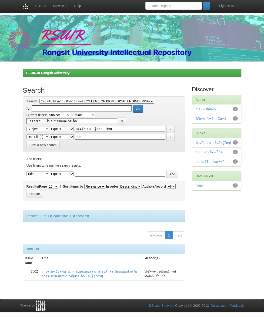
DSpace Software (161, 305)
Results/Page (37, 186)
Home (40, 6)
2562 (199, 186)
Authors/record (154, 186)
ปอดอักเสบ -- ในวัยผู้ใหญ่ (213, 143)
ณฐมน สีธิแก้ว (206, 109)
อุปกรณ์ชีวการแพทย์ (210, 162)
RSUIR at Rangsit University (48, 73)
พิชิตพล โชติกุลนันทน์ (211, 119)
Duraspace (219, 305)
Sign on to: (227, 6)
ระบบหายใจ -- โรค (209, 152)
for (29, 108)
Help (77, 6)
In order (112, 186)
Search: (32, 101)
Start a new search (43, 145)
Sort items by (73, 186)
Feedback (236, 305)
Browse (60, 6)
